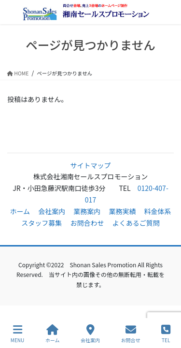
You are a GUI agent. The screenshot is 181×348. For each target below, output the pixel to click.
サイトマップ (90, 165)
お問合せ (130, 333)
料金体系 (157, 211)
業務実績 (122, 211)
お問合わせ (87, 223)
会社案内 (51, 211)
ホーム (20, 211)
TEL (165, 333)
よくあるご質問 (136, 223)
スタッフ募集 (41, 223)
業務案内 (86, 211)
